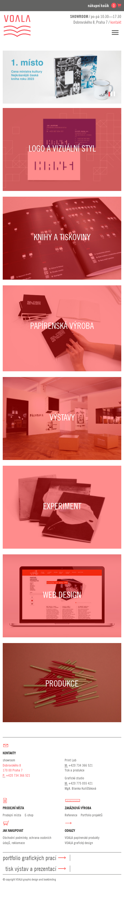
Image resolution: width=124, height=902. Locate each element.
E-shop (29, 815)
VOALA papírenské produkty (82, 837)
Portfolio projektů (92, 815)
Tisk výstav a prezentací (30, 868)
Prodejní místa (12, 815)
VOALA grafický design (79, 843)
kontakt (115, 22)
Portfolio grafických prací (29, 857)
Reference (71, 815)
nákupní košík (104, 5)
